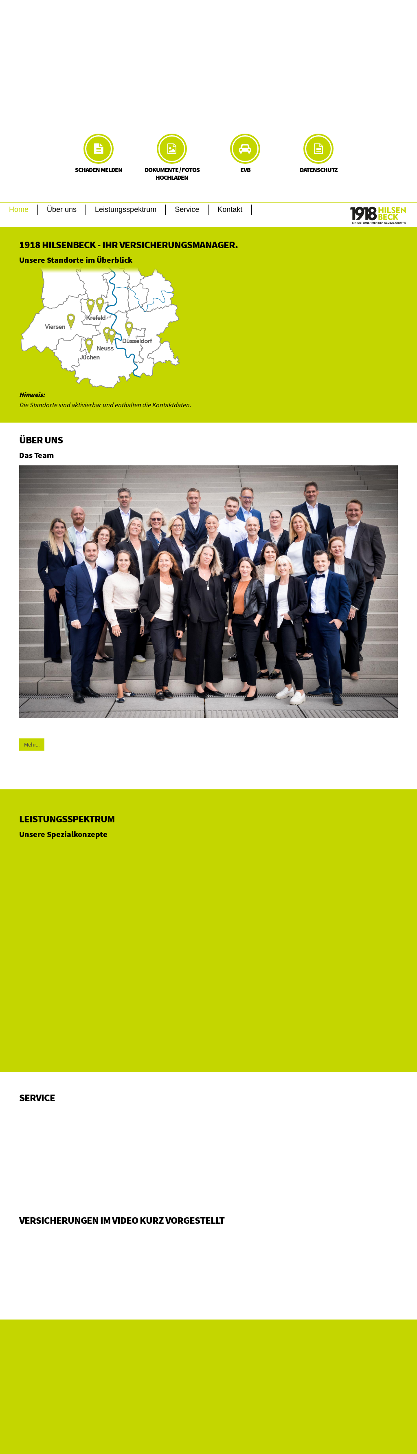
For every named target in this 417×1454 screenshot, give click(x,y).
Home (19, 209)
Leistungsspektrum (125, 209)
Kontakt (229, 209)
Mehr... (32, 744)
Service (187, 209)
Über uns (62, 209)
